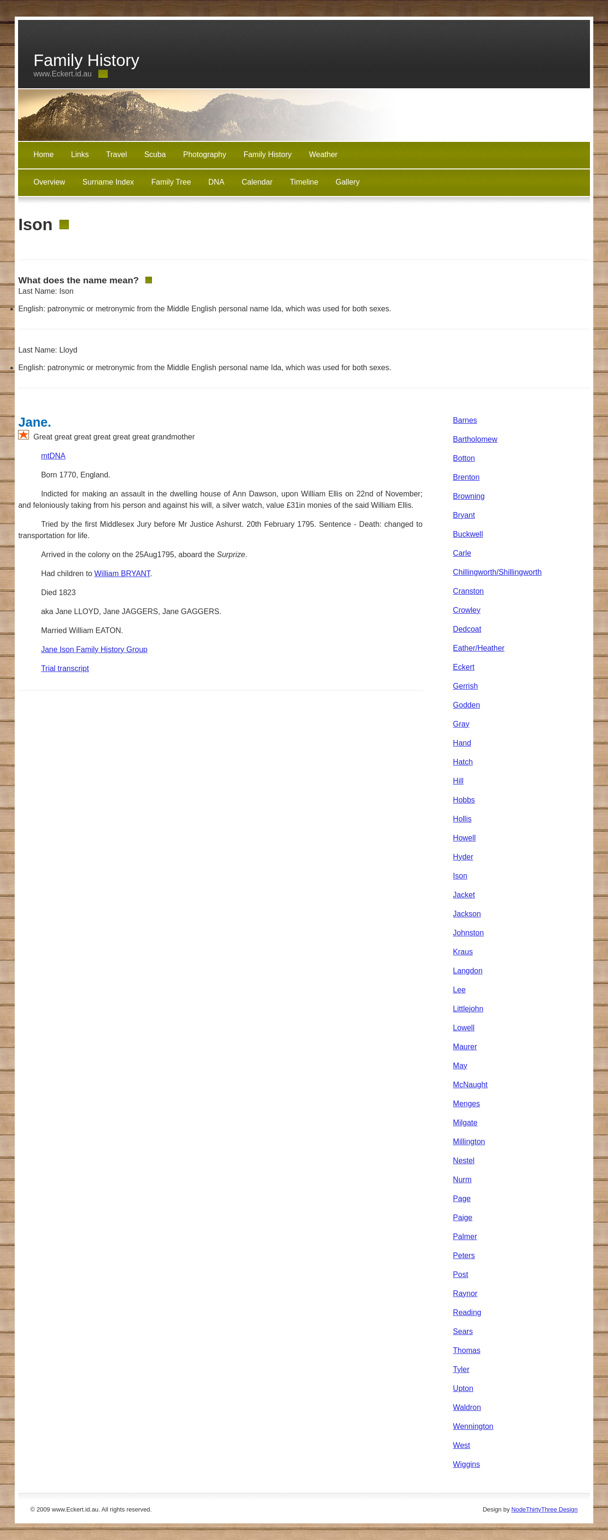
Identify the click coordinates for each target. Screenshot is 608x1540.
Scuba (155, 154)
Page (462, 1199)
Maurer (465, 1047)
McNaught (470, 1085)
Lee (459, 990)
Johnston (468, 933)
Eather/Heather (479, 648)
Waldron (467, 1407)
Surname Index (108, 182)
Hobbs (464, 800)
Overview (49, 182)
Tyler (461, 1369)
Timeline (304, 182)
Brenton (466, 477)
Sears (463, 1331)
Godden (466, 705)
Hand (462, 743)
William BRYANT (122, 573)
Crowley (467, 610)
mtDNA (53, 456)
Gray (461, 724)
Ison (460, 876)
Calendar (257, 182)
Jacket (464, 895)
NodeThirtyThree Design (545, 1509)
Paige (463, 1217)
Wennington (473, 1426)
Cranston (468, 591)
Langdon (468, 971)
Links (80, 154)
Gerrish (465, 686)
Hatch (463, 762)
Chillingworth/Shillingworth (497, 572)
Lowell (464, 1028)
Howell (464, 838)
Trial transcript (65, 668)
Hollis (462, 819)
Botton (464, 458)
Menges (466, 1104)
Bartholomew (475, 439)
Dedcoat (467, 629)
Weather (323, 154)
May (460, 1066)
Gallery (348, 182)
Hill (458, 781)
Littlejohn (468, 1009)
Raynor (465, 1293)
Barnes (465, 420)
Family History (268, 154)
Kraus (463, 952)
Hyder (463, 857)
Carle (462, 553)
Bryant (464, 515)
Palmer (465, 1236)
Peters (464, 1255)
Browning (469, 496)
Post (460, 1274)
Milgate (465, 1123)
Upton (463, 1388)
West (461, 1445)
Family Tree (171, 182)
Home (43, 154)
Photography (205, 154)
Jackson (467, 914)
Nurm (462, 1180)
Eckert (464, 667)
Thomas (467, 1350)
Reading (467, 1312)
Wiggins (466, 1464)
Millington (469, 1142)
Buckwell (468, 534)
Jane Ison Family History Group (94, 649)
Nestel (464, 1161)
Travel (116, 154)
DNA (217, 182)
